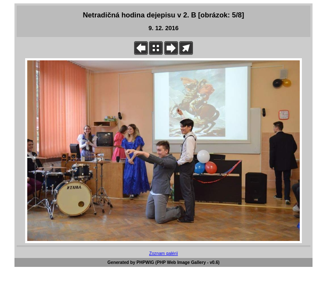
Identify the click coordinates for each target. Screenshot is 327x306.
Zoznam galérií (163, 253)
